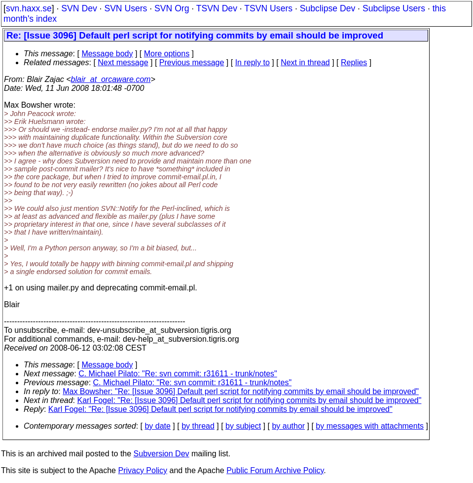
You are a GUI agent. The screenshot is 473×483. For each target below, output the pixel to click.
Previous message (191, 62)
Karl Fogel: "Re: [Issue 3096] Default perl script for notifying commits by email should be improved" (249, 400)
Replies (354, 62)
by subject (243, 426)
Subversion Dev (161, 453)
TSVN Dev (216, 8)
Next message (123, 62)
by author (288, 426)
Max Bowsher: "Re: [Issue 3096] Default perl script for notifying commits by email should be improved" (241, 391)
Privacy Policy (142, 470)
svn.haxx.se (29, 8)
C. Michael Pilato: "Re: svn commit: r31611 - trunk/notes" (177, 373)
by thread (198, 426)
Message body (107, 53)
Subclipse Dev (327, 8)
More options (167, 53)
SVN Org (171, 8)
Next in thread (305, 62)
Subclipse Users (394, 8)
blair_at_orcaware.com (111, 79)
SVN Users (125, 8)
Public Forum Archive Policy (275, 470)
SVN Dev (79, 8)
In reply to (252, 62)
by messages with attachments (370, 426)
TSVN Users (268, 8)
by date (157, 426)
